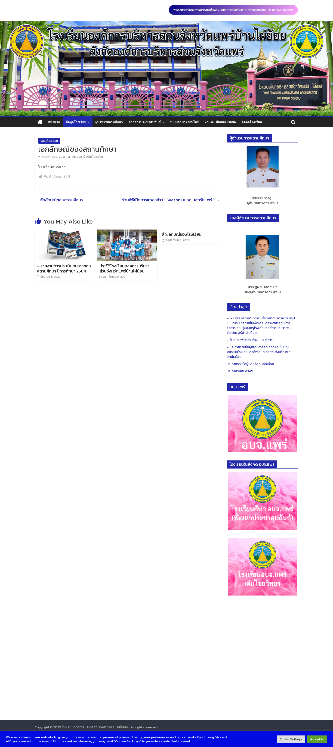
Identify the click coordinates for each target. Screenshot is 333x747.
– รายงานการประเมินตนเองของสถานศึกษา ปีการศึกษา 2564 (64, 268)
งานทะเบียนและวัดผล (220, 122)
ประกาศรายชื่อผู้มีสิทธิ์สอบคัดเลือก (250, 364)
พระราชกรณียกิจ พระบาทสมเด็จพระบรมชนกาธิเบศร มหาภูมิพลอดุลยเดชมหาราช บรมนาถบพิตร (233, 10)
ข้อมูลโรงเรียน (75, 122)
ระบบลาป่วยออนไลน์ (184, 122)
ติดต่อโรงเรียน (251, 122)
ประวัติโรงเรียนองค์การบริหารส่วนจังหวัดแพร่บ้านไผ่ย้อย (124, 268)
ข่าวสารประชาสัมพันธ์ (144, 122)
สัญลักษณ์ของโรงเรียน (181, 234)
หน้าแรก (54, 122)
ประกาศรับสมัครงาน (240, 371)
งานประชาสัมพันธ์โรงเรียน (87, 157)
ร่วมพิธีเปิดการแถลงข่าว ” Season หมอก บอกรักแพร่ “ (171, 200)
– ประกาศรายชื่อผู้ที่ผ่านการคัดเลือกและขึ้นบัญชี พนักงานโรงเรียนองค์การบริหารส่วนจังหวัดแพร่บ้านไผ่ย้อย (258, 352)
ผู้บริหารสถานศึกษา (109, 122)
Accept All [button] (317, 739)
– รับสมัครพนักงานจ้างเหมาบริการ (250, 340)
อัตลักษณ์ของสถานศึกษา (59, 200)
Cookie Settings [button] (291, 739)
